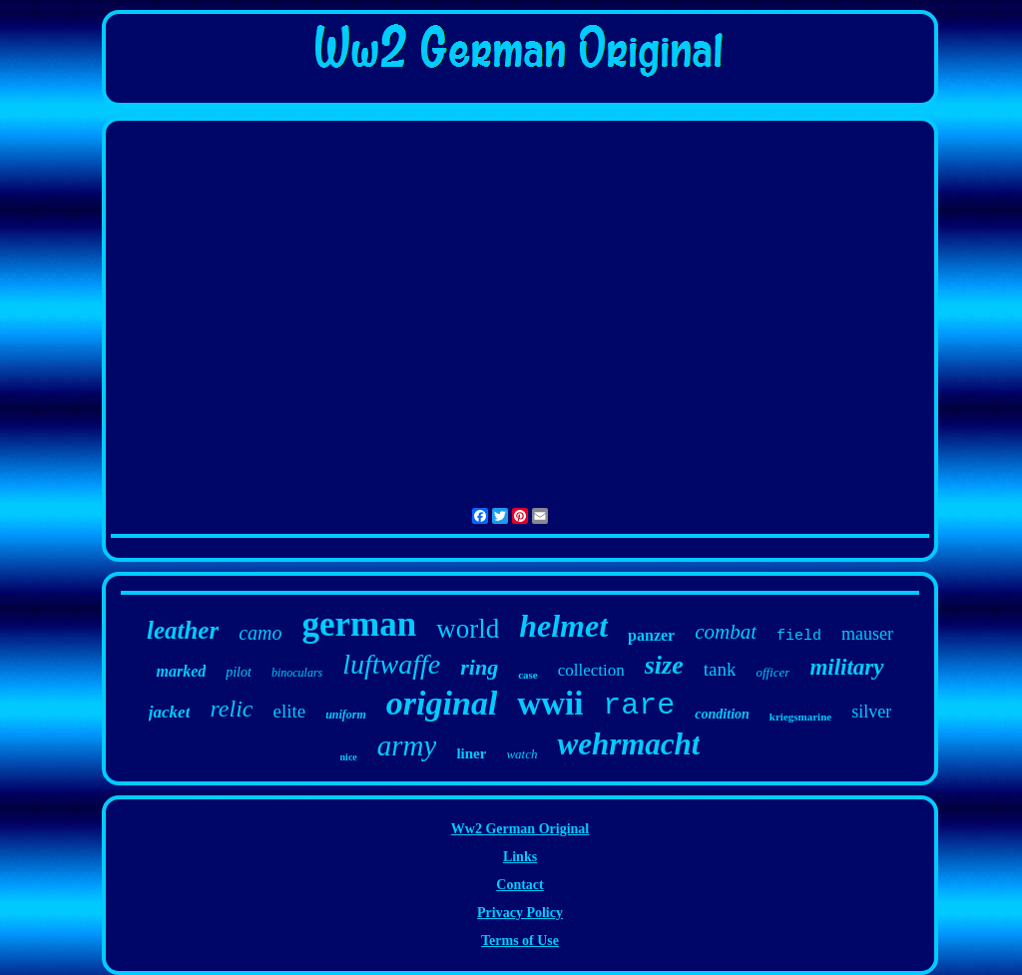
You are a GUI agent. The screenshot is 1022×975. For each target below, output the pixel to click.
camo (260, 633)
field (798, 636)
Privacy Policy (520, 912)
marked (181, 671)
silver (871, 712)
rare (639, 706)
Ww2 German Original (520, 828)
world (467, 629)
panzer (651, 635)
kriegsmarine (800, 717)
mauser (867, 634)
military (846, 667)
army (407, 745)
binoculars (296, 673)
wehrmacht (628, 744)
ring (479, 667)
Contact (519, 884)
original (441, 703)
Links (520, 856)
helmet (563, 626)
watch (521, 753)
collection (591, 670)
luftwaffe (391, 664)
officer (772, 672)
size (664, 665)
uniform (345, 715)
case (528, 675)
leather (183, 630)
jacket (170, 712)
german (359, 624)
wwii (550, 704)
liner (471, 753)
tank (720, 669)
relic (231, 709)
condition (722, 714)
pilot (239, 672)
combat (726, 632)
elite (288, 711)
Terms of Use (520, 940)
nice (348, 756)
